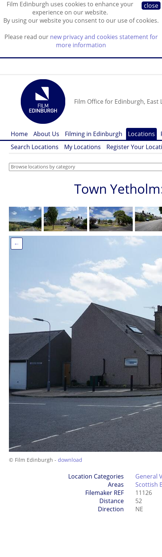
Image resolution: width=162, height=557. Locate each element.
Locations (141, 134)
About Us (46, 134)
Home (19, 134)
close (151, 5)
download (70, 459)
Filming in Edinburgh (93, 134)
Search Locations (35, 147)
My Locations (82, 147)
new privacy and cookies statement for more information (104, 41)
